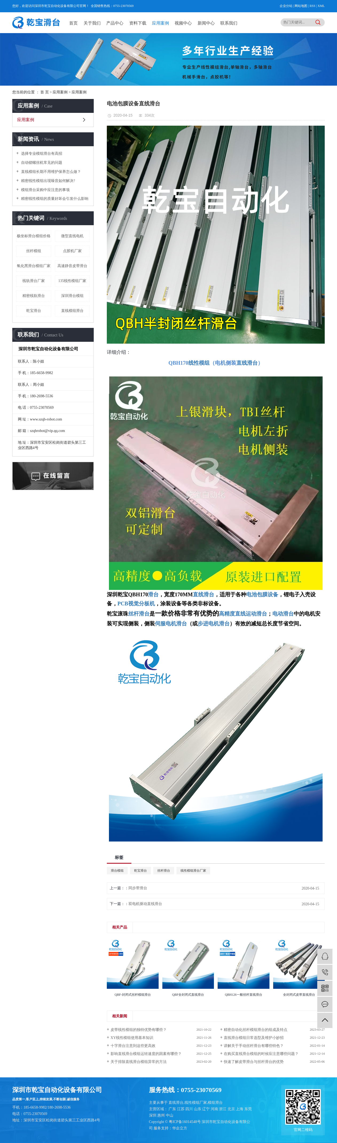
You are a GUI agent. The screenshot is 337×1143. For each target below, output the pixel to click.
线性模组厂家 (196, 1103)
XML (321, 6)
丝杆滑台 (163, 870)
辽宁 (206, 1109)
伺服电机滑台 (171, 623)
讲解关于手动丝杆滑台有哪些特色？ (254, 1046)
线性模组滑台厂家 (193, 870)
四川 (189, 1109)
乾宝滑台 (33, 311)
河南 (215, 1109)
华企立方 (179, 1128)
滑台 (153, 594)
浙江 (223, 1109)
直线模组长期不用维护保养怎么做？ (50, 172)
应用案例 (160, 23)
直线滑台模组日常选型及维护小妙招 (254, 1038)
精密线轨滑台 (33, 296)
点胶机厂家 (72, 251)
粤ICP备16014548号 (185, 1122)
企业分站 (286, 6)
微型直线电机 (72, 236)
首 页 (44, 92)
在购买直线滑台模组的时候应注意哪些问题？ (261, 1054)
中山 (169, 1115)
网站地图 (301, 6)
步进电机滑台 (214, 623)
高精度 (227, 614)
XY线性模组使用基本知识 (132, 1038)
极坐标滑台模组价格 (33, 236)
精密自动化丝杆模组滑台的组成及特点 (255, 1030)
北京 (232, 1109)
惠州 (161, 1115)
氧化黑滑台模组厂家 (33, 266)
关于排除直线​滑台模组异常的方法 (139, 1062)
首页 (73, 23)
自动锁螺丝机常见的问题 (41, 163)
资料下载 (137, 23)
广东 (172, 1109)
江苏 (181, 1109)
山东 (198, 1109)
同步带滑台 (137, 888)
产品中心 (114, 23)
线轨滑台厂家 (33, 281)
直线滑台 (203, 594)
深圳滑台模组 (72, 296)
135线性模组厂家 (72, 281)
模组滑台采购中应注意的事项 (45, 190)
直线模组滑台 (72, 311)
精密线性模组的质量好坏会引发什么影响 (54, 199)
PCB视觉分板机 (136, 603)
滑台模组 (117, 870)
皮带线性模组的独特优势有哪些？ (139, 1030)
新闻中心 (206, 23)
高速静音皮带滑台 (72, 266)
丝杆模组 (33, 251)
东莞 (248, 1109)
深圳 (153, 1115)
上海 (240, 1109)
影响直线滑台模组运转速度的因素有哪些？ (146, 1054)
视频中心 (183, 23)
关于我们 (92, 23)
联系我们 (228, 23)
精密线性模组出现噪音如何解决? (47, 181)
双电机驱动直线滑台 (145, 904)
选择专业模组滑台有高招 (41, 154)
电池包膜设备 (262, 594)
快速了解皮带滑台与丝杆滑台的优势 (254, 1062)
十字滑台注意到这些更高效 (133, 1046)
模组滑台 (215, 1103)
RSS (312, 6)
